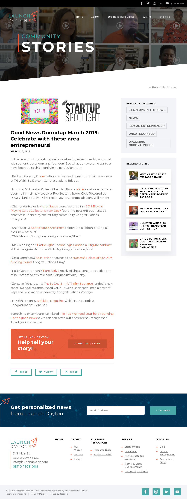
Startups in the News (147, 110)
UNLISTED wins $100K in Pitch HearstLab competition (153, 226)
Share (21, 371)
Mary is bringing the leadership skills (154, 210)
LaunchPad (131, 451)
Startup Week (132, 446)
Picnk (80, 189)
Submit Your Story (87, 344)
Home (79, 17)
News (133, 118)
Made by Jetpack (59, 493)
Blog (162, 446)
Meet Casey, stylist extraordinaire (153, 175)
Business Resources (121, 17)
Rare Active (51, 270)
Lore (42, 176)
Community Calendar (136, 471)
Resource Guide (103, 450)
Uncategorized (142, 134)
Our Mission (78, 448)
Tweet (46, 371)
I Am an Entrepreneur (147, 126)
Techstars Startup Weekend (134, 457)
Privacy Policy (38, 493)
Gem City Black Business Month (133, 465)
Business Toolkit (103, 454)
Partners (78, 454)
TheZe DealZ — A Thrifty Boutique (68, 283)
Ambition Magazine (50, 301)
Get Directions (25, 466)
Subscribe (179, 3)
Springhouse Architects (47, 228)
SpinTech (42, 258)
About (95, 17)
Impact (77, 459)
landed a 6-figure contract (93, 245)
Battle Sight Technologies (55, 245)
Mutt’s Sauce (49, 206)
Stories (165, 17)
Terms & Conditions (16, 493)
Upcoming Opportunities (141, 143)
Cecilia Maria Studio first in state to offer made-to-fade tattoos (154, 192)
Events (147, 17)
